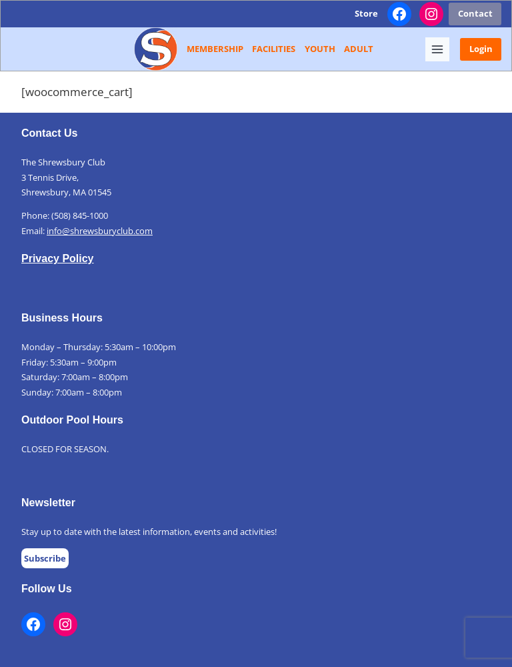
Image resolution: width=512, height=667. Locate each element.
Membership (215, 49)
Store (366, 13)
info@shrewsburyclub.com (100, 231)
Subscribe (45, 558)
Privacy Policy (57, 258)
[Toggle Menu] (437, 49)
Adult (358, 49)
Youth (320, 49)
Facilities (273, 49)
